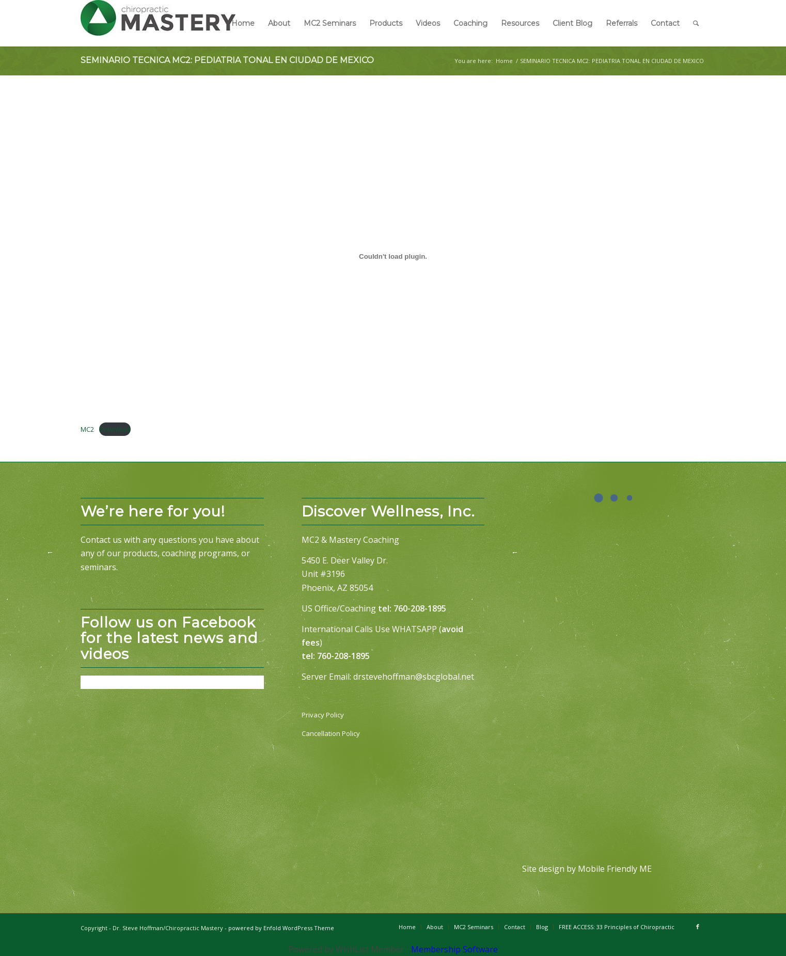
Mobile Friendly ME (615, 868)
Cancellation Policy (331, 733)
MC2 (87, 429)
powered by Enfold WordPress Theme (281, 928)
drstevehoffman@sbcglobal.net (413, 676)
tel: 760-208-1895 (412, 608)
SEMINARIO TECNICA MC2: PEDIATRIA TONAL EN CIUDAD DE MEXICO (227, 60)
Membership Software (454, 949)
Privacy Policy (323, 714)
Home (504, 61)
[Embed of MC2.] (393, 257)
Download (115, 429)
